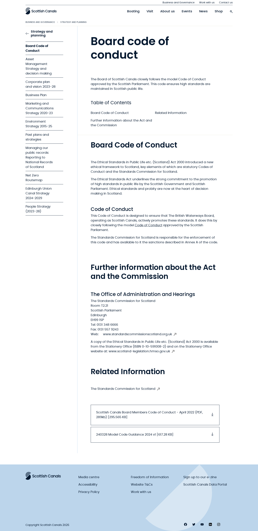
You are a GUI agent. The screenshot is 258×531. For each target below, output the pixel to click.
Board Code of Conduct (110, 113)
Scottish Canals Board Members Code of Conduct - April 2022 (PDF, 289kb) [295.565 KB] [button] (155, 415)
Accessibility (87, 484)
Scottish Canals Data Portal (205, 484)
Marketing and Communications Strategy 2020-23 (40, 108)
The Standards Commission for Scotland (123, 389)
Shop (219, 11)
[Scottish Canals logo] (41, 11)
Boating (133, 11)
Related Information (171, 113)
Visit (150, 11)
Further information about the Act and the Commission (121, 123)
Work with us (207, 2)
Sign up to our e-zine (200, 477)
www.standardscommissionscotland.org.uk (137, 334)
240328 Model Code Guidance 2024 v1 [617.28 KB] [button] (155, 434)
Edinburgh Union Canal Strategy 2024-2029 (39, 193)
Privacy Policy (89, 492)
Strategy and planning (73, 22)
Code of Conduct (148, 225)
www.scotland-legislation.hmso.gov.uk (139, 351)
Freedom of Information (150, 477)
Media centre (88, 477)
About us (167, 11)
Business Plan (36, 95)
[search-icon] (231, 10)
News (203, 11)
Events (187, 11)
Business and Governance (179, 2)
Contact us (226, 2)
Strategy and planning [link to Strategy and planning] (39, 34)
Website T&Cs (142, 484)
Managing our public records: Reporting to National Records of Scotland (39, 157)
